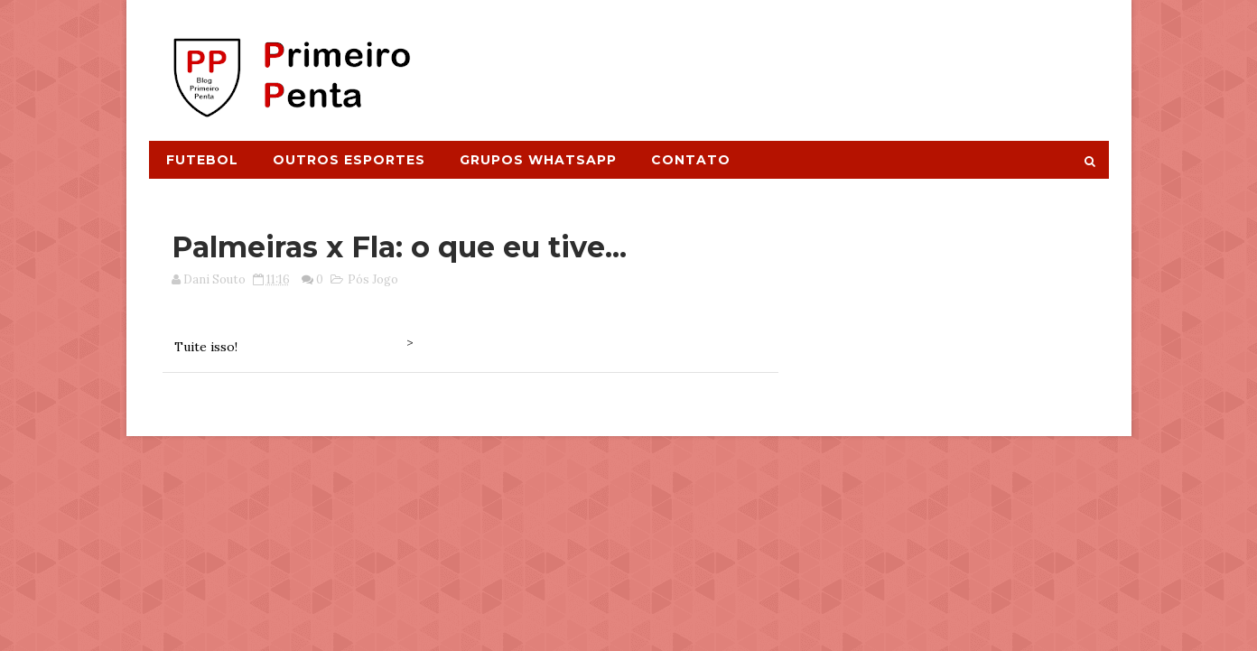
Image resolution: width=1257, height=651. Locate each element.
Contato (691, 160)
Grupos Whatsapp (538, 160)
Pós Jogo (373, 279)
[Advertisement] (778, 60)
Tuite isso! (205, 347)
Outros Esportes (349, 160)
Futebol (202, 160)
